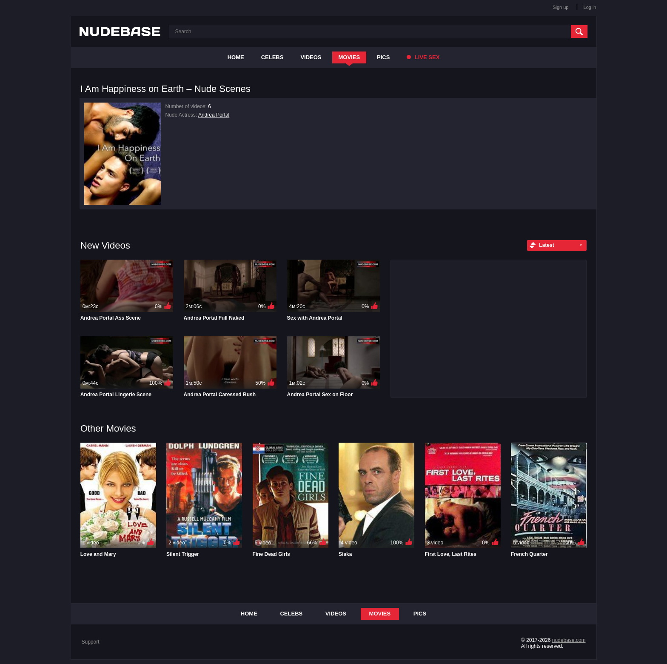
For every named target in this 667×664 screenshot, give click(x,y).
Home (236, 57)
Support (91, 642)
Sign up (560, 7)
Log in (590, 7)
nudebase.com (569, 640)
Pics (383, 57)
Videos (310, 57)
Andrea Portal (213, 115)
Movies (349, 57)
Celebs (272, 57)
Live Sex (423, 57)
